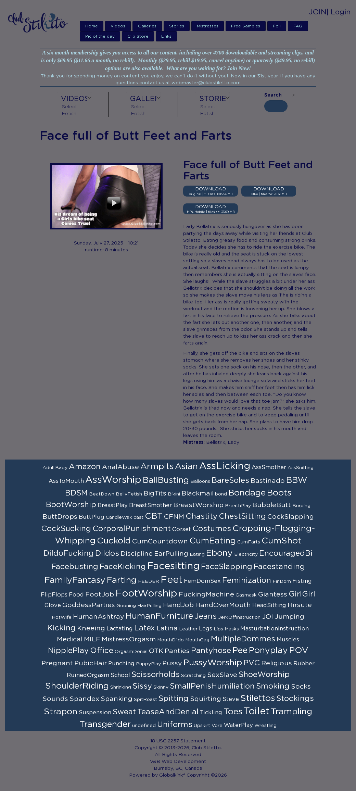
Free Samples (245, 26)
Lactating (119, 628)
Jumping (289, 616)
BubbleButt (271, 505)
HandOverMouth (223, 605)
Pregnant (57, 663)
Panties (177, 651)
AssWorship (113, 480)
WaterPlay (238, 725)
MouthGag (197, 640)
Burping (301, 505)
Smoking (273, 686)
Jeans (205, 616)
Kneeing (91, 628)
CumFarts (248, 542)
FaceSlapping (226, 566)
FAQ (298, 26)
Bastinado (268, 480)
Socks (301, 686)
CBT (154, 516)
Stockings (295, 698)
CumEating (212, 541)
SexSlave (222, 674)
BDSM (76, 493)
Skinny (160, 687)
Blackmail (197, 493)
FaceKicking (123, 566)
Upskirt (202, 725)
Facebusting (74, 566)
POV (298, 650)
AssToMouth (66, 481)
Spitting (173, 698)
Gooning (126, 605)
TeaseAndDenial (168, 712)
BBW (296, 480)
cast (138, 517)
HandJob (178, 605)
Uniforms (174, 724)
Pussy (172, 663)
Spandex (84, 698)
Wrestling (265, 725)
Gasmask (246, 595)
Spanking (116, 698)
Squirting (205, 698)
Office (101, 650)
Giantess (272, 594)
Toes (233, 711)
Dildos (107, 553)
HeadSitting (269, 605)
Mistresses (207, 26)
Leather (188, 629)
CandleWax (119, 517)
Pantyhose (211, 650)
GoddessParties (88, 605)
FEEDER (148, 581)
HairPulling (149, 605)
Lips (218, 629)
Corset (181, 529)
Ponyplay (268, 650)
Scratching (193, 675)
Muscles (288, 639)
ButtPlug (91, 517)
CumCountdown (160, 541)
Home (91, 26)
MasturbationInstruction (274, 628)
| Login (339, 12)
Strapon (60, 711)
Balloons (200, 481)
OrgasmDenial (131, 651)
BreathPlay (238, 505)
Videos (118, 26)
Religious (276, 663)
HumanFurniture (159, 616)
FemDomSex (202, 581)
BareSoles (230, 480)
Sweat (124, 712)
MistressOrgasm (129, 639)
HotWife (62, 617)
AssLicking (224, 466)
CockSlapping (290, 516)
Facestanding (279, 566)
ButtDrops (59, 516)
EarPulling (171, 553)
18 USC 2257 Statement (178, 741)
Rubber (304, 663)
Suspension (95, 712)
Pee (239, 650)
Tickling (211, 712)
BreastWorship (198, 505)
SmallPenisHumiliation (212, 686)
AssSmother (269, 467)
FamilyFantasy (74, 580)
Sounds (55, 698)
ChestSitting (242, 516)
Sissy (142, 686)
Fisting (302, 581)
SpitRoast (145, 699)
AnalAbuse (120, 467)
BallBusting (166, 480)
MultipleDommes (243, 639)
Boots (279, 493)
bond (221, 494)
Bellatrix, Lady (222, 442)
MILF (92, 639)
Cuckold (114, 541)
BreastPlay (113, 505)
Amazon (85, 466)
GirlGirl (302, 594)
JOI (267, 616)
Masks (232, 629)
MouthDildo (170, 640)
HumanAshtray (98, 616)
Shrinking (120, 687)
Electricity (246, 554)
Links (166, 36)
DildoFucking (68, 553)
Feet (171, 580)
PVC (251, 663)
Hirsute (300, 605)
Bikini (174, 494)
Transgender (105, 724)
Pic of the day (100, 36)
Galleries (147, 26)
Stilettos (257, 698)
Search (273, 95)
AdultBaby (54, 467)
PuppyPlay (148, 664)
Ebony (219, 553)
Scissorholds (155, 674)
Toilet (256, 711)
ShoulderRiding (77, 686)
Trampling (291, 711)
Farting (122, 580)
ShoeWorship (264, 674)
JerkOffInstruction (239, 617)
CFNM (174, 516)
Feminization (246, 580)
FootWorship (146, 594)
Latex (144, 628)
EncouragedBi (286, 553)
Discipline (136, 553)
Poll (277, 26)
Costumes (211, 528)
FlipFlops (54, 595)
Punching (121, 663)
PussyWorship (212, 662)
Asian (186, 466)
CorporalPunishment (131, 528)
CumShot (281, 541)
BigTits (154, 493)
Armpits (157, 466)
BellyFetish (129, 494)
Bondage (247, 493)
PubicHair (90, 663)
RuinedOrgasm (88, 675)
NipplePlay (68, 650)
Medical (69, 639)
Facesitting (173, 566)
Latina (167, 628)
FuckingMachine (206, 594)
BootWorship (71, 504)
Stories (176, 26)
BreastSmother (150, 505)
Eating (197, 554)
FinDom (281, 581)
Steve (230, 699)
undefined (144, 725)
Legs (205, 628)
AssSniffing (301, 467)
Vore (217, 725)
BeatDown (101, 494)
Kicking (61, 628)
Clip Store (138, 36)
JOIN (318, 12)
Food (76, 595)
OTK (156, 651)
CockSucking (66, 528)
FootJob (99, 594)
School (120, 675)
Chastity (201, 516)
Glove (52, 605)
